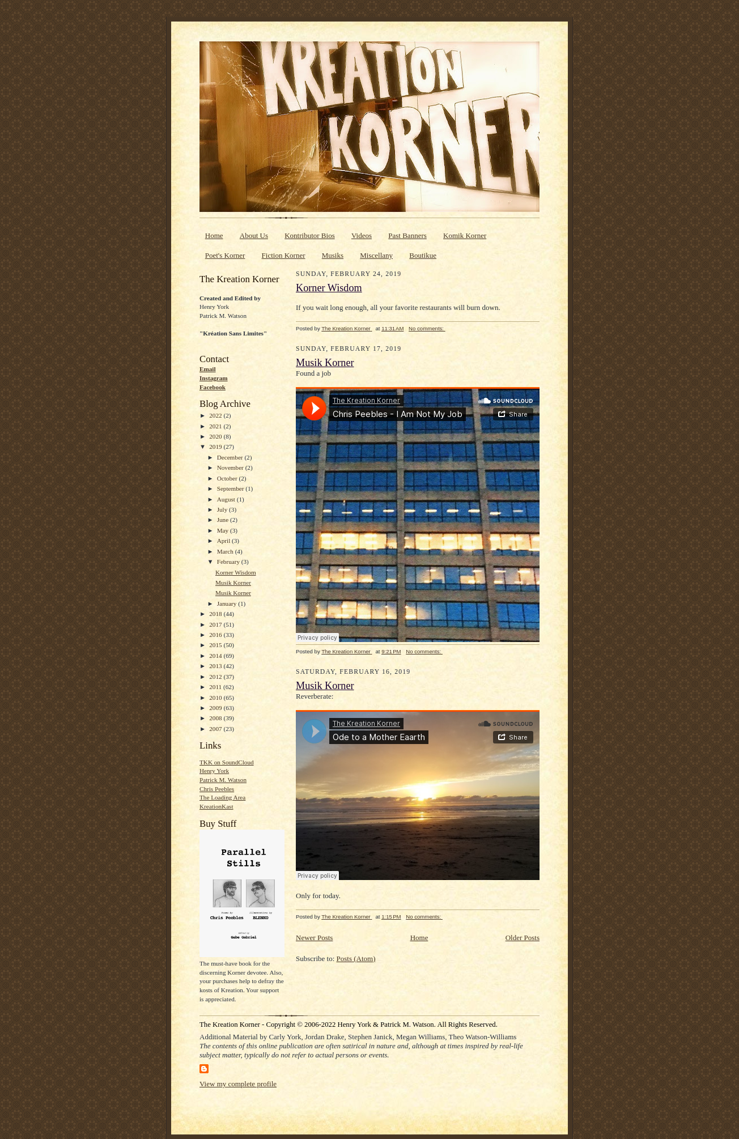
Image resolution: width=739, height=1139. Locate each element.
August (227, 499)
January (228, 603)
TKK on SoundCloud (226, 762)
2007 (216, 728)
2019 (216, 446)
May (223, 530)
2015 (216, 644)
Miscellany (376, 255)
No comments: (427, 328)
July (223, 509)
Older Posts (523, 937)
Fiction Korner (283, 255)
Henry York (214, 770)
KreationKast (216, 806)
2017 (216, 624)
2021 (216, 426)
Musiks (332, 255)
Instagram (213, 378)
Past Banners (407, 235)
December (231, 457)
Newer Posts (314, 937)
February (229, 561)
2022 (216, 415)
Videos (361, 235)
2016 (216, 634)
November (231, 467)
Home (214, 235)
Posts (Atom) (356, 958)
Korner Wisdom (235, 572)
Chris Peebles (216, 788)
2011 (216, 686)
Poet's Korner (225, 255)
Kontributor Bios (309, 235)
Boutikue (422, 255)
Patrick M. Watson (223, 779)
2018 (216, 613)
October (228, 478)
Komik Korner (464, 235)
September (231, 488)
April (224, 540)
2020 (216, 436)
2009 (216, 707)
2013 (216, 665)
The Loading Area (222, 797)
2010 (216, 697)
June (223, 519)
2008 (216, 718)
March (226, 551)
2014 (216, 655)
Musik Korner (233, 582)
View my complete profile (238, 1084)
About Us (254, 235)
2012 (216, 676)
